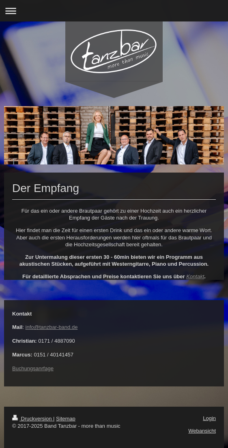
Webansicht (202, 431)
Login (209, 418)
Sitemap (65, 419)
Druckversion (32, 419)
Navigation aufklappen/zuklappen (114, 10)
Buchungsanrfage (33, 368)
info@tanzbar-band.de (52, 327)
